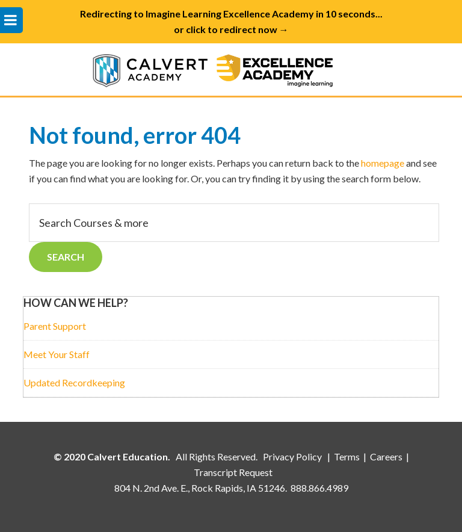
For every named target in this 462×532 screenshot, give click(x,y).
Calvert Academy (231, 68)
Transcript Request (233, 472)
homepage (382, 163)
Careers (386, 456)
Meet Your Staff (56, 354)
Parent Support (54, 326)
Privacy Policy (293, 456)
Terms (347, 456)
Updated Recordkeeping (74, 382)
